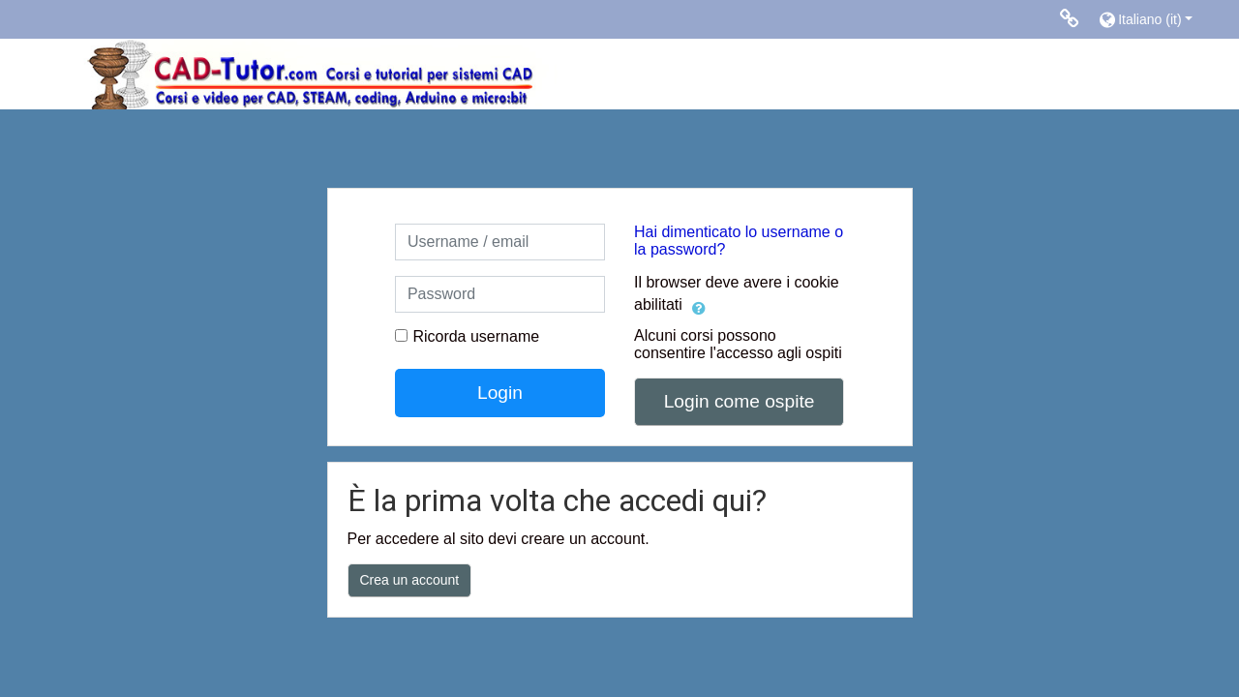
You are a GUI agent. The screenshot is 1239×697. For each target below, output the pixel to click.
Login (500, 392)
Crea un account (410, 580)
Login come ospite (739, 401)
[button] (1159, 19)
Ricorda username (475, 336)
